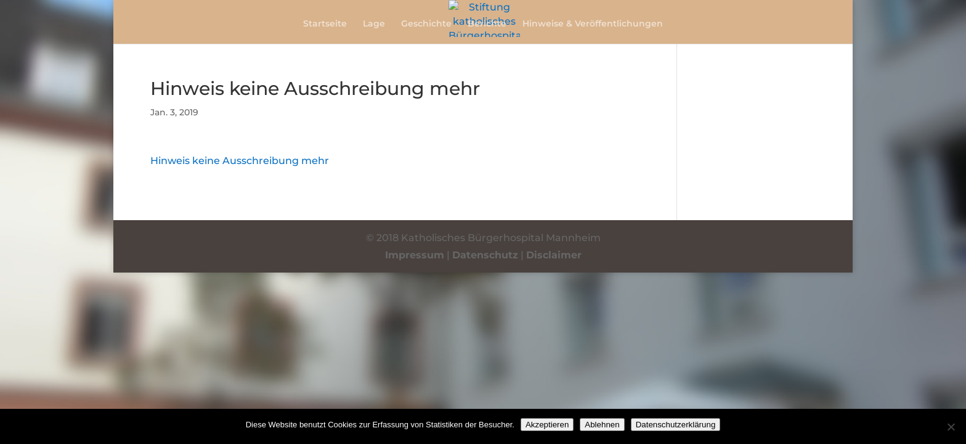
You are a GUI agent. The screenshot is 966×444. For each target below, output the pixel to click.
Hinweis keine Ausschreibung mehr (239, 160)
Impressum (414, 255)
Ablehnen (602, 424)
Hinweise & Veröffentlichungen (592, 24)
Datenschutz (485, 255)
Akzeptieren (547, 424)
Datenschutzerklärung (676, 424)
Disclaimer (554, 255)
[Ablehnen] (950, 427)
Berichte (487, 24)
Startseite (325, 24)
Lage (374, 24)
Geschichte (426, 24)
